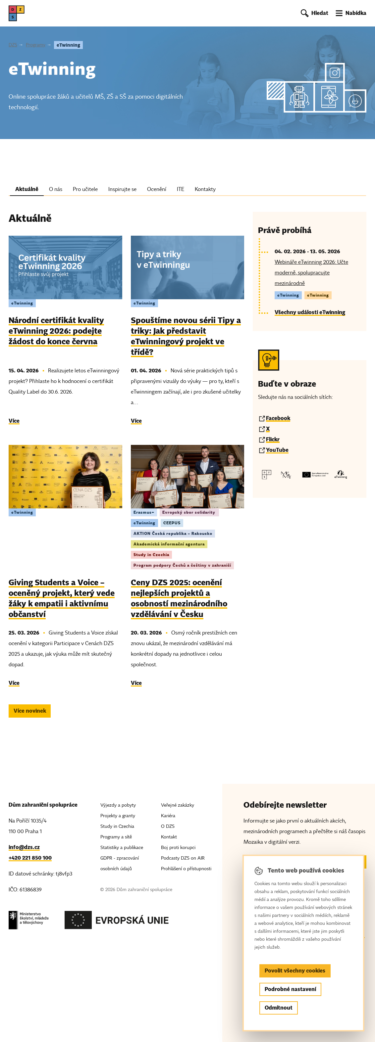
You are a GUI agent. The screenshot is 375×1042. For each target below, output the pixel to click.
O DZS (168, 826)
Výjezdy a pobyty (118, 805)
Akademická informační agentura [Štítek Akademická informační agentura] (169, 544)
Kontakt (169, 837)
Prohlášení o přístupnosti (186, 869)
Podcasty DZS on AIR (183, 858)
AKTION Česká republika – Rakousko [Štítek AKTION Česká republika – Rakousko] (173, 533)
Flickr (273, 439)
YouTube (277, 450)
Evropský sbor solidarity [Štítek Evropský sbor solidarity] (189, 512)
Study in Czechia (117, 826)
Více (14, 420)
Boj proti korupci (178, 847)
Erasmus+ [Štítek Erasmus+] (144, 512)
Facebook (278, 418)
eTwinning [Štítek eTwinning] (22, 303)
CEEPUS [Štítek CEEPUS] (172, 522)
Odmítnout (279, 1007)
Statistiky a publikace (121, 847)
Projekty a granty (117, 816)
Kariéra (168, 816)
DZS (13, 45)
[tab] (27, 190)
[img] (65, 267)
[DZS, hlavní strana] (17, 13)
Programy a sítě (116, 837)
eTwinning (68, 45)
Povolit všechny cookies (295, 970)
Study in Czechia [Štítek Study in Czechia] (151, 554)
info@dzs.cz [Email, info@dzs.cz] (24, 847)
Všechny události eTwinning (310, 312)
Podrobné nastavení (290, 989)
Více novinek (30, 710)
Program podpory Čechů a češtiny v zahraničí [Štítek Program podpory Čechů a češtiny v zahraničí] (182, 565)
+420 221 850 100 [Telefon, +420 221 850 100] (30, 857)
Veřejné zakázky (177, 805)
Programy (35, 45)
